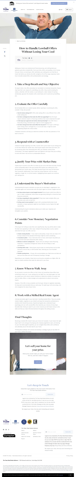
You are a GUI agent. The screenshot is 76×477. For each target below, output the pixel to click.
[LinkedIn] (6, 429)
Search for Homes (25, 436)
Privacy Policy (69, 455)
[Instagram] (8, 429)
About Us (23, 9)
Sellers (34, 430)
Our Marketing (30, 9)
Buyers (23, 438)
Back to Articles (21, 41)
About (22, 430)
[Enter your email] (34, 394)
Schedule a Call (37, 436)
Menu (60, 9)
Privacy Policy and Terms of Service (45, 406)
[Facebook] (3, 429)
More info (61, 475)
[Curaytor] (9, 437)
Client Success (39, 9)
